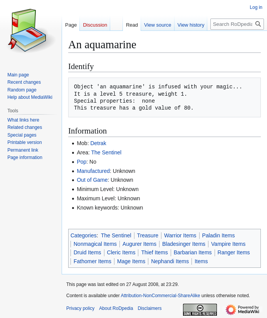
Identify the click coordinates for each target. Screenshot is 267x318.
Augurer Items (139, 244)
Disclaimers (149, 308)
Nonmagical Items (95, 244)
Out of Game (92, 180)
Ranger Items (234, 252)
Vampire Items (228, 244)
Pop (81, 162)
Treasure (148, 235)
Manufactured (93, 171)
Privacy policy (80, 308)
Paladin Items (218, 235)
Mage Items (131, 261)
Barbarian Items (193, 252)
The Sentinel (106, 152)
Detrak (98, 143)
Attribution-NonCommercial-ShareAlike (160, 295)
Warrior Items (180, 235)
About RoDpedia (116, 308)
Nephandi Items (170, 261)
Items (201, 261)
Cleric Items (121, 252)
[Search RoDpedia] (237, 24)
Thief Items (154, 252)
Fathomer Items (92, 261)
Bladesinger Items (183, 244)
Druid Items (87, 252)
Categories (84, 235)
